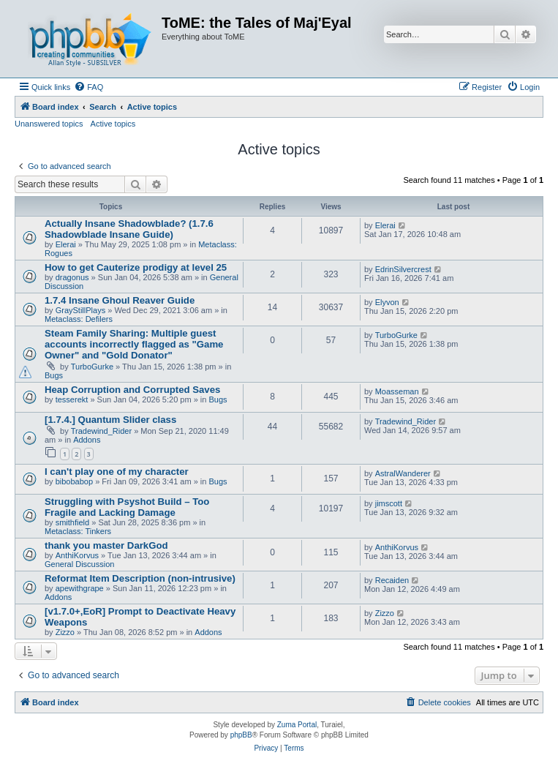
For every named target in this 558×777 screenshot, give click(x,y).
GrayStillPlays (80, 310)
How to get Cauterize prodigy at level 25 (136, 267)
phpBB (241, 735)
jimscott (388, 503)
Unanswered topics (49, 123)
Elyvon (387, 302)
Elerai (66, 244)
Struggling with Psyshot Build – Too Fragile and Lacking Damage (127, 507)
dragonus (72, 277)
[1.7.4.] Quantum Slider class (110, 419)
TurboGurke (92, 366)
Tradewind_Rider (101, 431)
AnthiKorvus (77, 555)
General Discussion (79, 564)
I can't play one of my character (117, 471)
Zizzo (65, 632)
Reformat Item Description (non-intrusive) (140, 578)
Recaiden (392, 580)
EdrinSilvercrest (403, 269)
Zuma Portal (297, 725)
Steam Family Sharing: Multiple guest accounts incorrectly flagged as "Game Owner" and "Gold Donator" (134, 344)
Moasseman (397, 391)
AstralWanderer (403, 473)
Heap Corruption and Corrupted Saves (132, 389)
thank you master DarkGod (106, 545)
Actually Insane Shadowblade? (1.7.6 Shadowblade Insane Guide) (129, 229)
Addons (86, 439)
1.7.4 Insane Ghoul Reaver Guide (120, 300)
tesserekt (72, 399)
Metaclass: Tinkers (78, 531)
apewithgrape (80, 588)
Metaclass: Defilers (79, 319)
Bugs (54, 375)
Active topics (113, 123)
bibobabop (74, 481)
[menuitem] (88, 87)
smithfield (72, 522)
